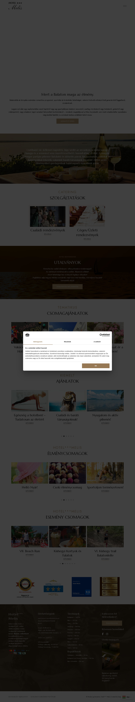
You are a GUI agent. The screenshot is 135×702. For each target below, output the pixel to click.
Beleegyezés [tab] (37, 341)
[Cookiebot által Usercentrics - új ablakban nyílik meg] (101, 335)
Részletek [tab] (67, 341)
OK (96, 366)
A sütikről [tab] (97, 341)
